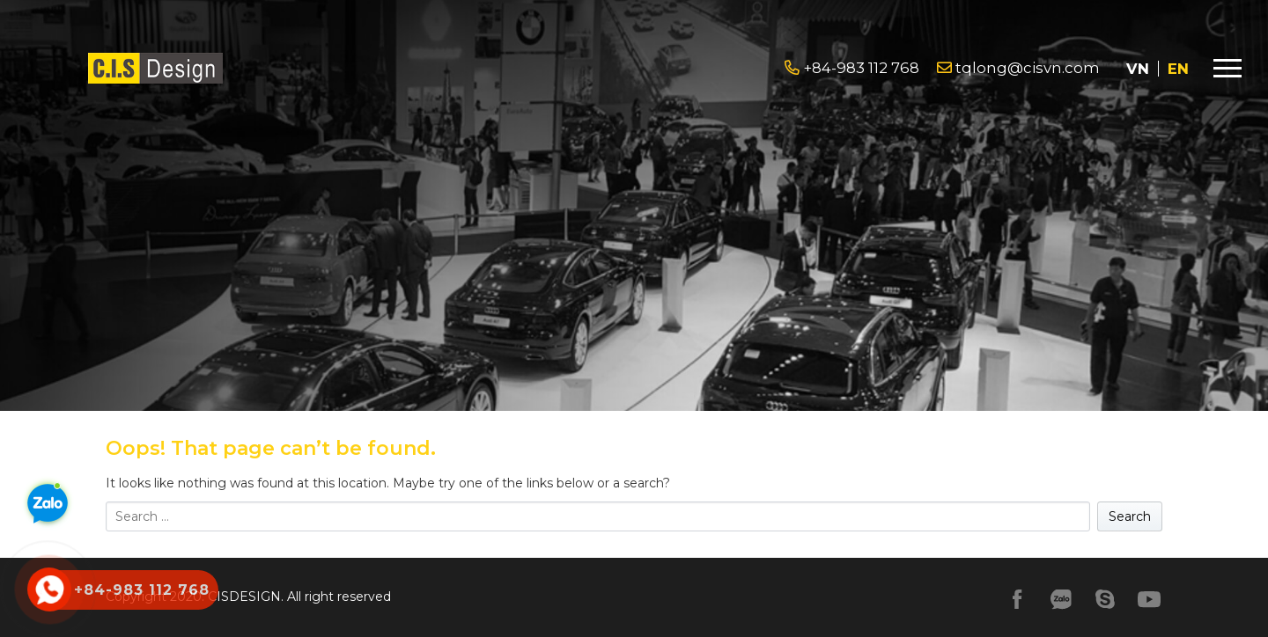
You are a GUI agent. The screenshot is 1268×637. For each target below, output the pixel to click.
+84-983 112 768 (852, 68)
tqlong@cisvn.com (1018, 68)
